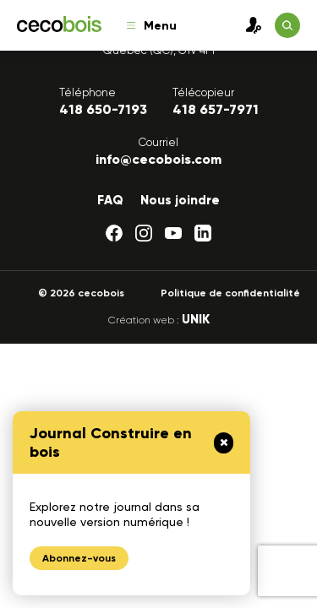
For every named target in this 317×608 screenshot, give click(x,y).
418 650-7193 (103, 109)
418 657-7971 (215, 109)
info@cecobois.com (158, 159)
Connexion (249, 25)
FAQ (110, 200)
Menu (152, 26)
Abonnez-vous (79, 558)
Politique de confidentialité (230, 293)
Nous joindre (180, 200)
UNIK (196, 319)
